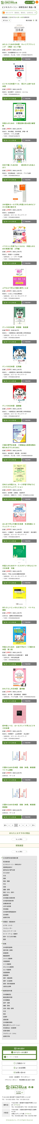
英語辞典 (5, 953)
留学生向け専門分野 (9, 870)
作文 (4, 884)
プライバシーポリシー (11, 1080)
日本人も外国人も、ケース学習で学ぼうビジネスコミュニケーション (18, 485)
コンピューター (7, 928)
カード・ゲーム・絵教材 (10, 934)
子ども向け (6, 873)
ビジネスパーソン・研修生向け (12, 864)
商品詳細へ (28, 59)
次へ (33, 825)
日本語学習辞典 (7, 947)
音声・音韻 (6, 1003)
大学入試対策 (7, 906)
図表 (4, 939)
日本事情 (5, 915)
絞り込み (5, 20)
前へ (5, 825)
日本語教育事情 (7, 1022)
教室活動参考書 (7, 997)
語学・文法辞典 (7, 981)
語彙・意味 (6, 1006)
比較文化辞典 (7, 986)
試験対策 (5, 1020)
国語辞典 (5, 975)
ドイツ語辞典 (7, 964)
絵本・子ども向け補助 (9, 937)
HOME (11, 1077)
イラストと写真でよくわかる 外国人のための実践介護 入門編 (18, 247)
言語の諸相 (6, 1031)
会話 (4, 887)
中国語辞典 (6, 961)
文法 (4, 876)
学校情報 (5, 909)
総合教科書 (6, 862)
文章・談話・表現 (8, 1008)
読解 (4, 878)
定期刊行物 (6, 917)
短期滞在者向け (7, 867)
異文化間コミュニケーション (11, 1025)
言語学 (5, 1017)
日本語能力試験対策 (9, 898)
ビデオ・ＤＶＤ (7, 925)
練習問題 (5, 895)
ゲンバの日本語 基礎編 (12, 405)
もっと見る (19, 839)
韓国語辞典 (6, 956)
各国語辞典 (6, 973)
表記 (4, 1014)
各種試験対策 (7, 904)
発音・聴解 (6, 881)
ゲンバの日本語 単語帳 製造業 (15, 327)
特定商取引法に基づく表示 (27, 1080)
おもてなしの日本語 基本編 (13, 688)
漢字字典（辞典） (8, 950)
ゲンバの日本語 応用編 (12, 366)
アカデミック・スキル (9, 1034)
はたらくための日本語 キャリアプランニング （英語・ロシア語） (18, 45)
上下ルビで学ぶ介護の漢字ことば (15, 288)
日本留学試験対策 (8, 901)
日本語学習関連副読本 (9, 912)
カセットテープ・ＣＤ (9, 931)
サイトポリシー (25, 1077)
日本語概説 (6, 1000)
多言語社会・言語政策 (9, 1028)
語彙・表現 (6, 890)
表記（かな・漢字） (9, 892)
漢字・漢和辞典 (7, 978)
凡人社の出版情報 (18, 1092)
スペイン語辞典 (7, 959)
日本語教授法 (7, 994)
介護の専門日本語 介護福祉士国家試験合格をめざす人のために (19, 446)
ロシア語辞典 (7, 970)
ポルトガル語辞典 (8, 967)
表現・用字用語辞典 (9, 984)
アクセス (17, 1105)
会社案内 (17, 1077)
